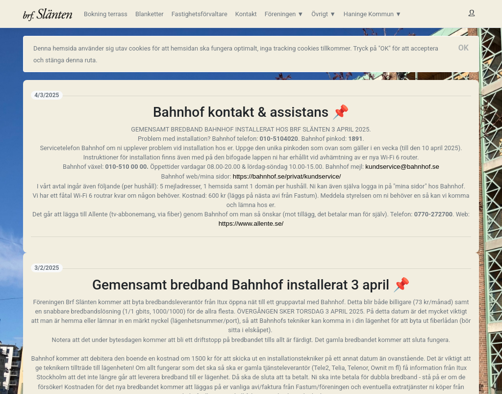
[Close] (463, 48)
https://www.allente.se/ (251, 223)
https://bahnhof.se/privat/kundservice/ (287, 176)
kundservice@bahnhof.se (402, 166)
